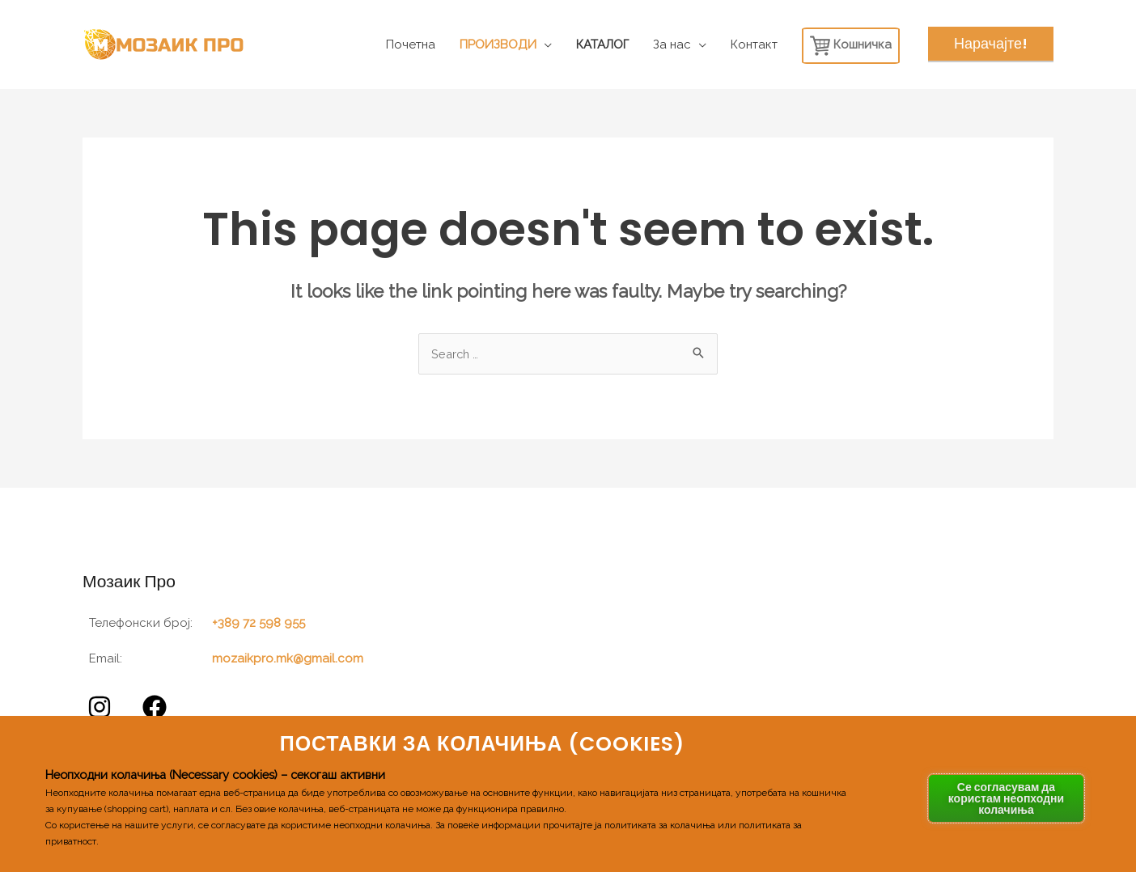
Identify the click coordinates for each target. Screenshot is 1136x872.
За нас (672, 44)
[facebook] (157, 708)
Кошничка (851, 46)
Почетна (410, 44)
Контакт (754, 44)
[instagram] (102, 708)
